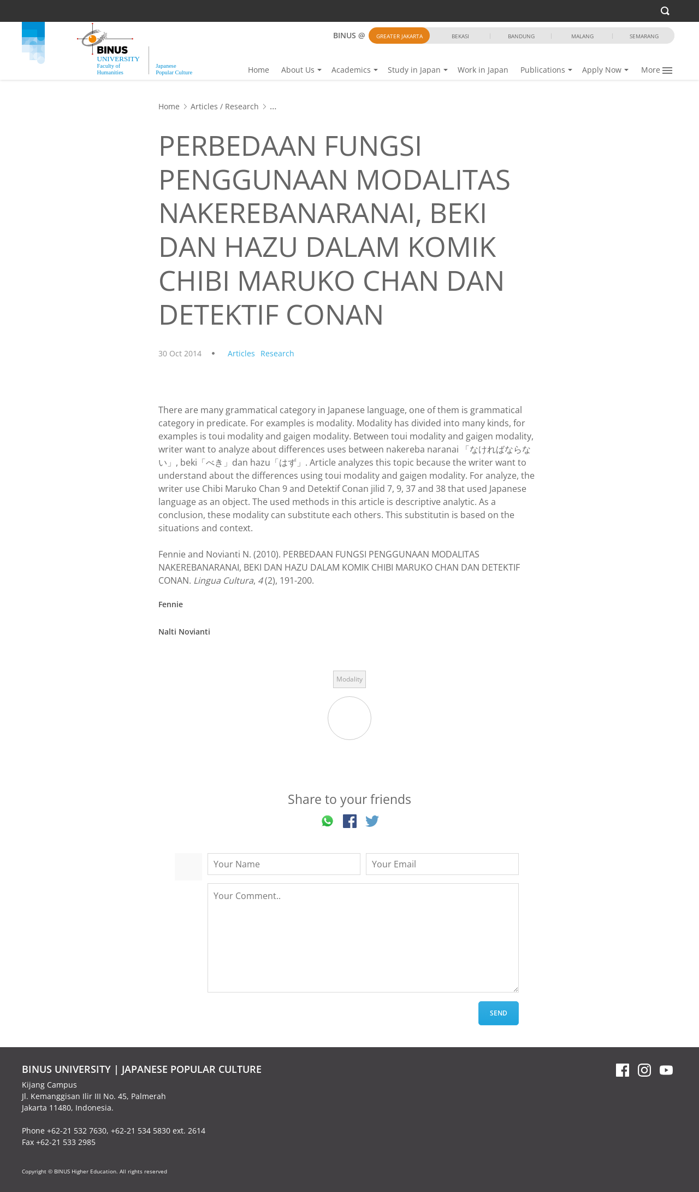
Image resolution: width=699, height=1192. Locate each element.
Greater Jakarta (399, 36)
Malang (582, 36)
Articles (204, 106)
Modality (349, 679)
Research (242, 106)
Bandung (521, 36)
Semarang (644, 36)
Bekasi (460, 36)
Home (258, 69)
